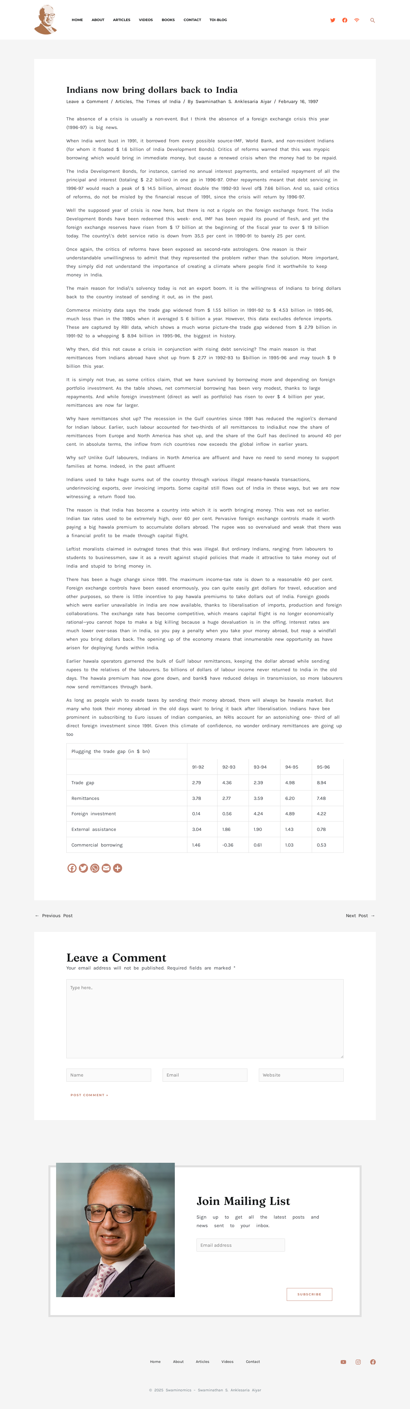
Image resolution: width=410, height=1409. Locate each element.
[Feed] (356, 20)
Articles (117, 20)
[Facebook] (344, 20)
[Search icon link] (373, 20)
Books (159, 20)
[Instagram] (358, 1364)
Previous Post (54, 916)
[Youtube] (343, 1364)
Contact (181, 20)
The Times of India (158, 101)
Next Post (360, 916)
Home (76, 20)
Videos (139, 20)
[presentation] (240, 1270)
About (95, 20)
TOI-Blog (206, 20)
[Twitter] (332, 20)
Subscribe (309, 1296)
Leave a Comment (87, 101)
